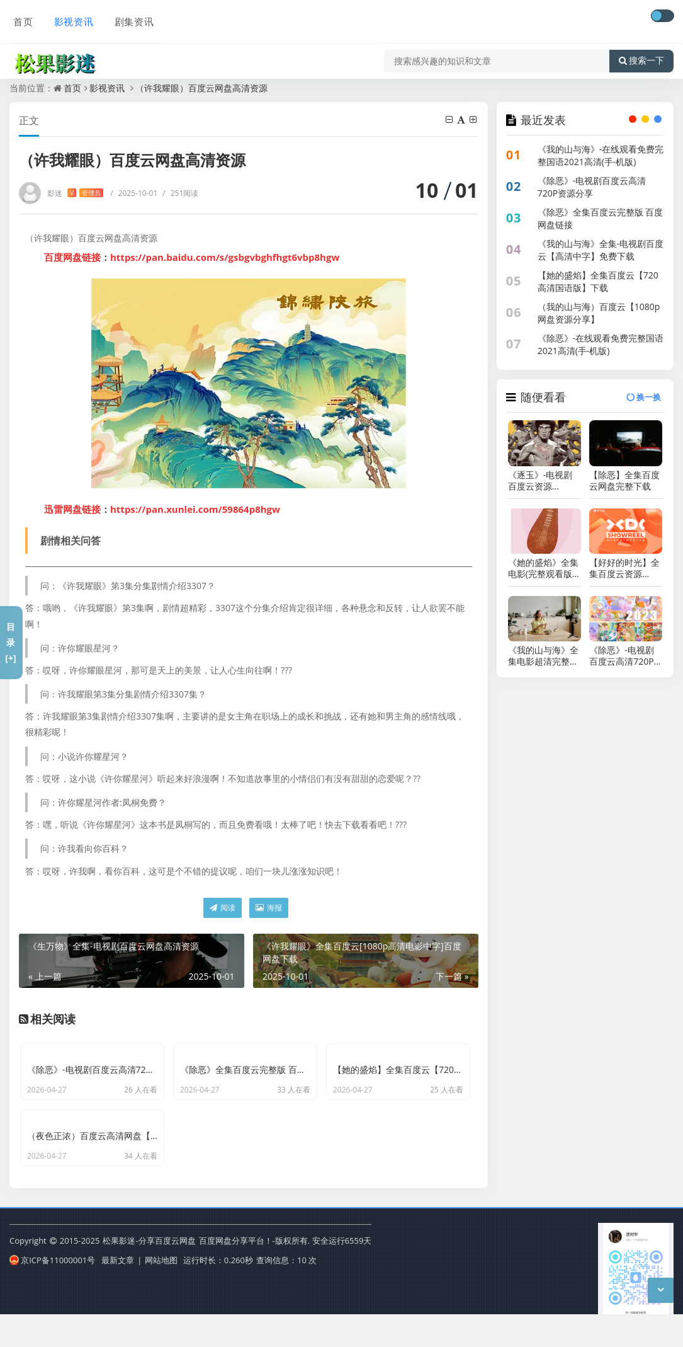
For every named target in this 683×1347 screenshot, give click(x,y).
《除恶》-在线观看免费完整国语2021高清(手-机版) (601, 344)
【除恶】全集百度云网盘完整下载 (624, 480)
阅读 (222, 907)
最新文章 (117, 1292)
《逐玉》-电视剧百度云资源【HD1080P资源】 (540, 480)
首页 (19, 17)
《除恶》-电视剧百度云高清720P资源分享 (592, 187)
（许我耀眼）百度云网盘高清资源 (201, 88)
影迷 (75, 193)
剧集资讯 (128, 17)
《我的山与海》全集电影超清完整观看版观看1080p (543, 656)
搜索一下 (641, 53)
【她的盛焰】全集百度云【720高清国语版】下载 (598, 281)
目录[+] (10, 642)
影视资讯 (68, 17)
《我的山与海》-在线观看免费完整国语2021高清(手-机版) (601, 155)
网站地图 (161, 1292)
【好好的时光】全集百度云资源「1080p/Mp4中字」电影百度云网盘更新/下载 (624, 568)
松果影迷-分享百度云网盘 (149, 1273)
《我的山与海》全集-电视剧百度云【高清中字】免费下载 (601, 250)
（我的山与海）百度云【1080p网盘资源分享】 (599, 313)
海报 (269, 907)
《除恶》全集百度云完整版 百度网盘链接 (600, 218)
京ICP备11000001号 (52, 1292)
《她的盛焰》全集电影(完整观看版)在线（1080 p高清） (543, 568)
